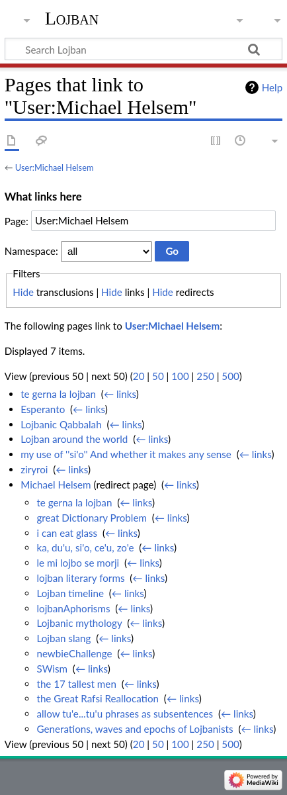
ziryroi (34, 469)
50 (158, 376)
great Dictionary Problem (91, 518)
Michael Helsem (55, 485)
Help (272, 87)
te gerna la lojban (58, 394)
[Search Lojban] (143, 49)
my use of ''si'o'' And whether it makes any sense (125, 454)
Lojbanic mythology (79, 623)
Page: (16, 220)
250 (205, 376)
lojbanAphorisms (73, 608)
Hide (23, 292)
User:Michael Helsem (54, 167)
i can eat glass (66, 533)
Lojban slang (63, 638)
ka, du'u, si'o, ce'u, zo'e (85, 547)
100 (179, 376)
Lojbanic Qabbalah (61, 424)
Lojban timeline (70, 593)
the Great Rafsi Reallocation (97, 698)
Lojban (72, 18)
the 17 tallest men (76, 684)
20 (139, 376)
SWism (51, 669)
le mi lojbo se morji (77, 563)
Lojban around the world (74, 439)
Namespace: (31, 251)
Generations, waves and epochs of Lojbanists (134, 729)
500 (230, 376)
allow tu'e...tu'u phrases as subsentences (124, 714)
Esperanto (42, 409)
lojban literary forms (80, 578)
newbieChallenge (74, 653)
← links (120, 394)
